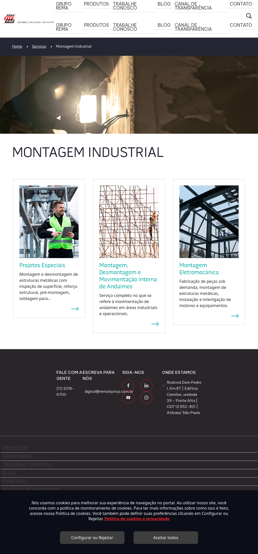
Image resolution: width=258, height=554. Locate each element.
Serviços (39, 47)
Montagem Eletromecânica (199, 269)
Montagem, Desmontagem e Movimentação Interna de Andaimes (128, 276)
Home (17, 47)
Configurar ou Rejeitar (92, 537)
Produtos (96, 25)
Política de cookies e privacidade (137, 518)
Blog (164, 25)
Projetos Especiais (42, 266)
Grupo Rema (64, 27)
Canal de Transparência (193, 27)
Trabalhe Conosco (125, 27)
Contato (241, 25)
